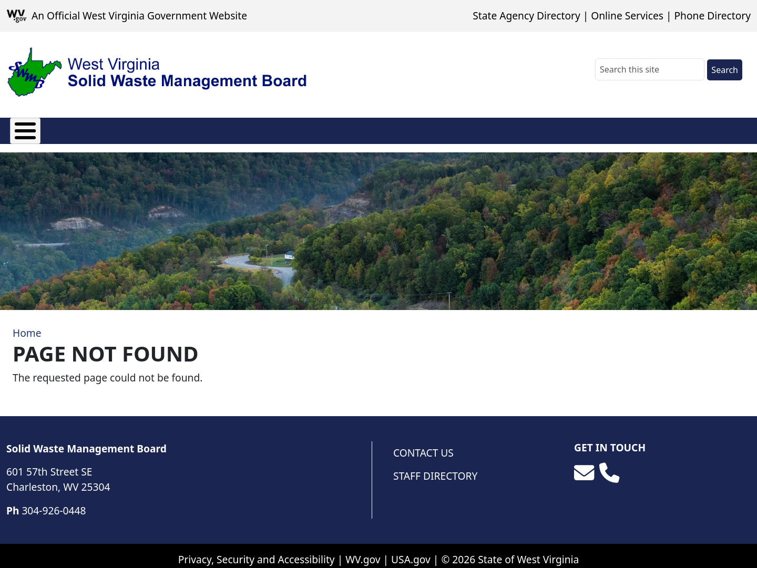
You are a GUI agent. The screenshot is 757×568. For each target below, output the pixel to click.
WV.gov (362, 551)
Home (27, 325)
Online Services (627, 15)
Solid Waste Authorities (130, 128)
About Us (32, 128)
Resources (293, 128)
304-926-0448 (54, 502)
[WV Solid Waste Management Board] (157, 72)
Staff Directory (435, 468)
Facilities (227, 128)
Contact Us (423, 445)
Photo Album (369, 128)
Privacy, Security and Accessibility (256, 551)
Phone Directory (712, 15)
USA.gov (411, 551)
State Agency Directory (526, 15)
